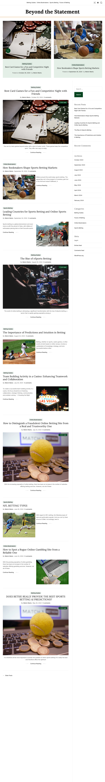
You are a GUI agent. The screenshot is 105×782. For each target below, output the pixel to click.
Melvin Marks (37, 73)
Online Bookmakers (43, 2)
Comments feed (79, 250)
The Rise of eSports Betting (35, 258)
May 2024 (77, 185)
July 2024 (77, 175)
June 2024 (77, 180)
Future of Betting (64, 2)
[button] (8, 50)
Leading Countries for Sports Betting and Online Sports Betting (34, 213)
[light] (98, 2)
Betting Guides (31, 2)
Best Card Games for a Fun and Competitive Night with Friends (27, 68)
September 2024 (79, 165)
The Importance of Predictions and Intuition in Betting (34, 332)
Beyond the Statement (52, 11)
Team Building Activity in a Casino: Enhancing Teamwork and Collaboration (35, 378)
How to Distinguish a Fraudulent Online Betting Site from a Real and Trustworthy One (35, 425)
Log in (76, 240)
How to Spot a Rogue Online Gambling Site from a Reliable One (31, 551)
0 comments (47, 97)
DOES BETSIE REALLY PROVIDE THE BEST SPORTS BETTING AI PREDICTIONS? (35, 598)
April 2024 (77, 190)
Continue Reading (35, 152)
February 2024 (79, 200)
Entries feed (78, 245)
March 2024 (78, 195)
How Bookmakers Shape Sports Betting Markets (78, 68)
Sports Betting (54, 2)
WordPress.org (79, 255)
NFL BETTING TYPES (15, 505)
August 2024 (78, 170)
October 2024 (78, 160)
